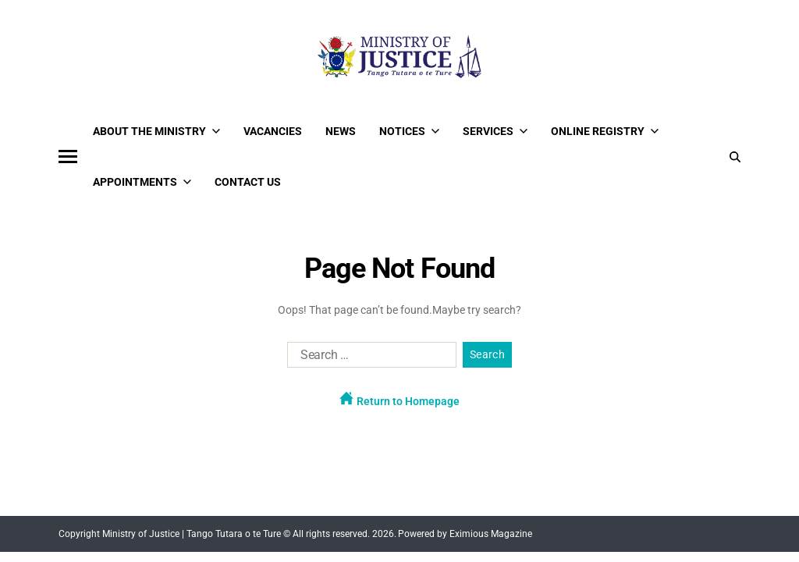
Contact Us (248, 182)
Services (495, 131)
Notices (409, 131)
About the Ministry (156, 131)
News (340, 131)
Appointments (142, 182)
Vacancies (272, 131)
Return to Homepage (399, 399)
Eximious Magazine (490, 533)
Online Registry (605, 131)
